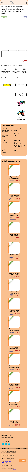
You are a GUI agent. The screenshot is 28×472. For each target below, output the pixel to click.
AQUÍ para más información (6, 462)
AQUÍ (14, 470)
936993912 (6, 441)
